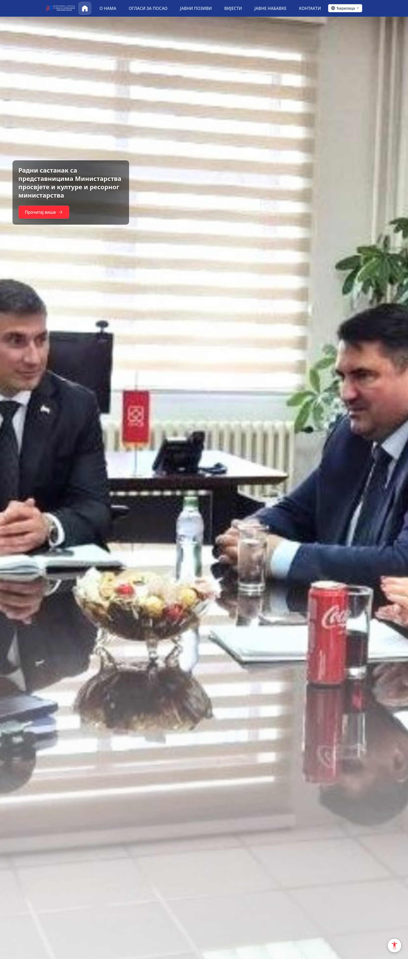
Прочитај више (46, 216)
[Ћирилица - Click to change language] (345, 8)
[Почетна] (84, 8)
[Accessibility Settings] (394, 945)
